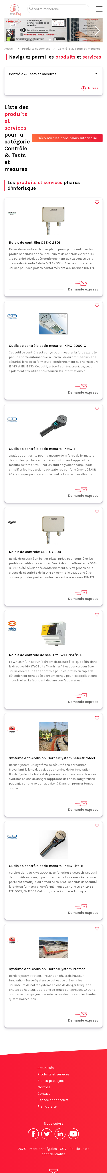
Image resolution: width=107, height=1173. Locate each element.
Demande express (83, 268)
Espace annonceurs (53, 1082)
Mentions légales (43, 1131)
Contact (44, 1076)
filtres (89, 70)
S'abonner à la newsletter (53, 1159)
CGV (63, 1131)
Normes (44, 1069)
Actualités (46, 1050)
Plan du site (47, 1089)
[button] (10, 13)
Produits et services (36, 31)
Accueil (9, 31)
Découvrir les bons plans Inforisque (67, 120)
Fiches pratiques (51, 1063)
